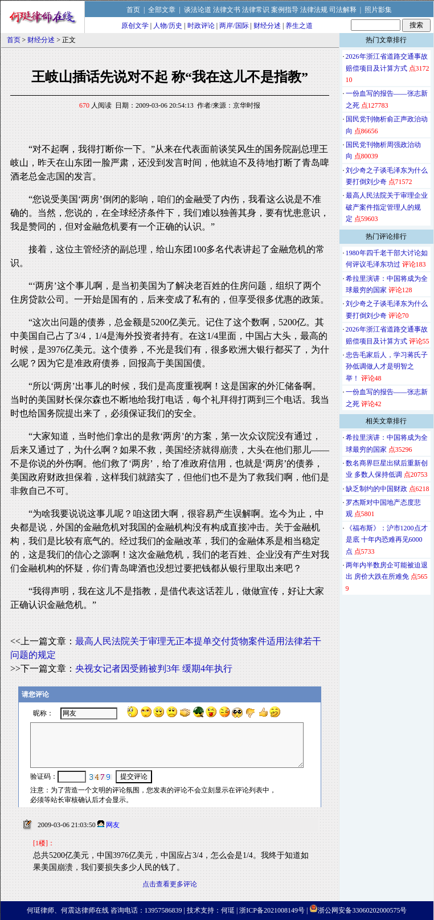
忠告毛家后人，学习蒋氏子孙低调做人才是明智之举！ (387, 366)
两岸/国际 (233, 26)
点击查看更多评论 (169, 884)
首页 (133, 10)
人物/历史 (167, 26)
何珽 (228, 910)
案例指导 (284, 10)
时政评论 (201, 26)
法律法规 (313, 10)
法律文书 (226, 10)
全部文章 (161, 10)
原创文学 (135, 26)
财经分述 (267, 26)
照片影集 (378, 10)
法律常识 (255, 10)
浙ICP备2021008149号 (272, 910)
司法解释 (343, 10)
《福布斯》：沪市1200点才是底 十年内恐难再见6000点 (387, 539)
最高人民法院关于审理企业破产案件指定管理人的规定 (387, 207)
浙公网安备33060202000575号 (362, 910)
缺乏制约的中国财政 (376, 489)
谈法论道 (197, 10)
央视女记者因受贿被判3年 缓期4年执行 (153, 668)
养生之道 (299, 26)
